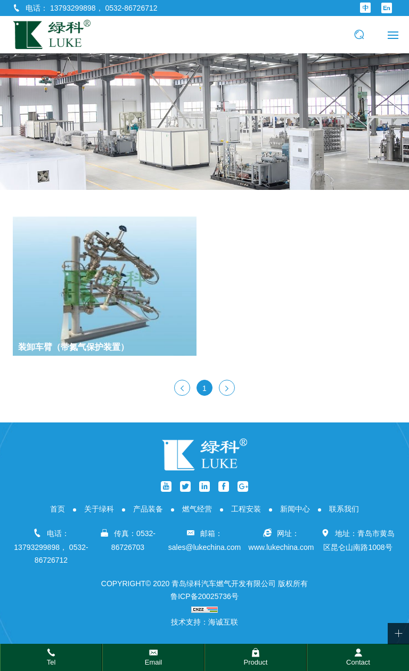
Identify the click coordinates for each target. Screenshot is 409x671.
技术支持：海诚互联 (204, 622)
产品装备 (148, 509)
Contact (358, 662)
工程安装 (246, 509)
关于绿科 (99, 509)
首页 (57, 509)
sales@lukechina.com (204, 547)
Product (256, 662)
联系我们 (344, 509)
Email (153, 662)
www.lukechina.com (281, 547)
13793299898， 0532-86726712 (104, 8)
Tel (51, 662)
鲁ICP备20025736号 (204, 596)
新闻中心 (295, 509)
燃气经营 (197, 509)
